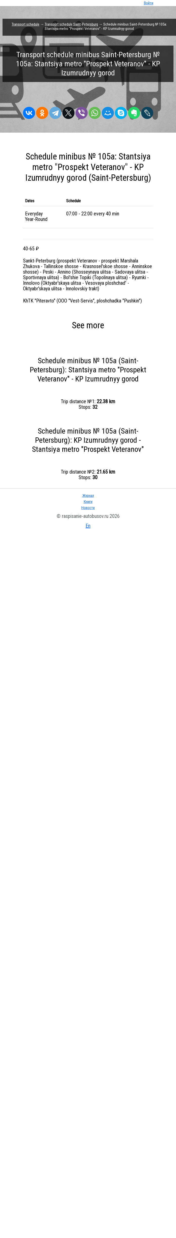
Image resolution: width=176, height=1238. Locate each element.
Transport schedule (25, 24)
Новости (88, 1216)
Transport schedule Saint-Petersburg (71, 24)
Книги (88, 1210)
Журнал (88, 1204)
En (88, 1234)
